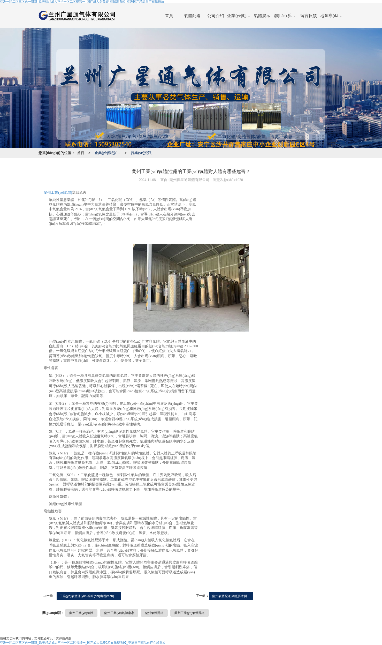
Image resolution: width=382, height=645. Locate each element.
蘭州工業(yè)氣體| (58, 192)
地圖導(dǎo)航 (331, 15)
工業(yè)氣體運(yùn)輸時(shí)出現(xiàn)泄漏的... (90, 596)
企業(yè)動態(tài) (238, 15)
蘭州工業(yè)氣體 (81, 613)
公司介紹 (215, 15)
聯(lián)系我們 (285, 15)
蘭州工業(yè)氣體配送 (189, 613)
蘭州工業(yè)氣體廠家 (119, 613)
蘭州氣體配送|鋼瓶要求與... (231, 596)
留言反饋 (308, 15)
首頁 (169, 15)
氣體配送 (192, 15)
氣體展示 (262, 15)
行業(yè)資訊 (141, 153)
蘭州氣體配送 (154, 613)
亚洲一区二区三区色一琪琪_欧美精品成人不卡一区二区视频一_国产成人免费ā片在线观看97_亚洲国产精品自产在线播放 (82, 642)
